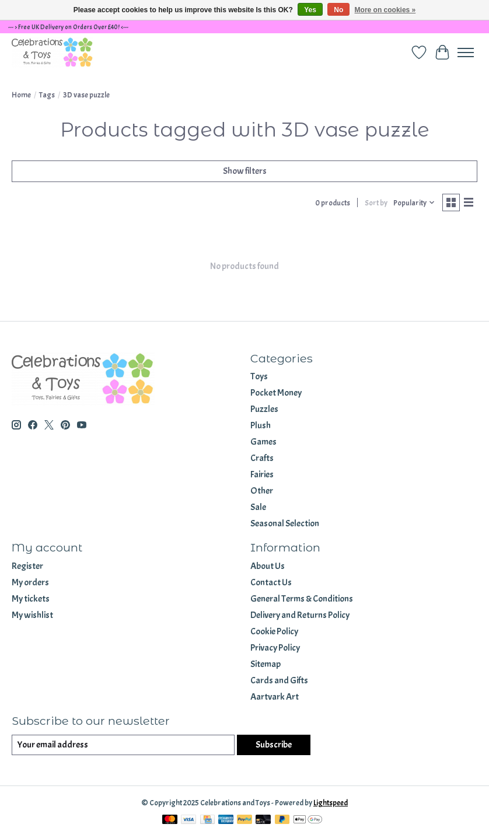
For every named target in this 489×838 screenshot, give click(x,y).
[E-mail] (123, 745)
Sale (258, 507)
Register (27, 566)
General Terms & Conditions (301, 599)
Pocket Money (276, 393)
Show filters (245, 171)
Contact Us (271, 582)
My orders (30, 582)
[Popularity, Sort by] (414, 203)
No (338, 10)
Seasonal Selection (284, 523)
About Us (267, 566)
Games (263, 442)
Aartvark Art (274, 697)
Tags (47, 95)
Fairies (262, 474)
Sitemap (265, 664)
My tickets (31, 599)
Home (21, 95)
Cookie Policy (274, 631)
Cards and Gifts (279, 680)
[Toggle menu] (465, 52)
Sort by (376, 203)
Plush (260, 425)
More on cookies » (385, 10)
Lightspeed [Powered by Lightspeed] (330, 803)
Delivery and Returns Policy (300, 615)
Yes (310, 10)
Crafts (262, 458)
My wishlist (32, 615)
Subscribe (274, 744)
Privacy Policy (275, 648)
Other (261, 491)
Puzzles (264, 409)
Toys (259, 376)
